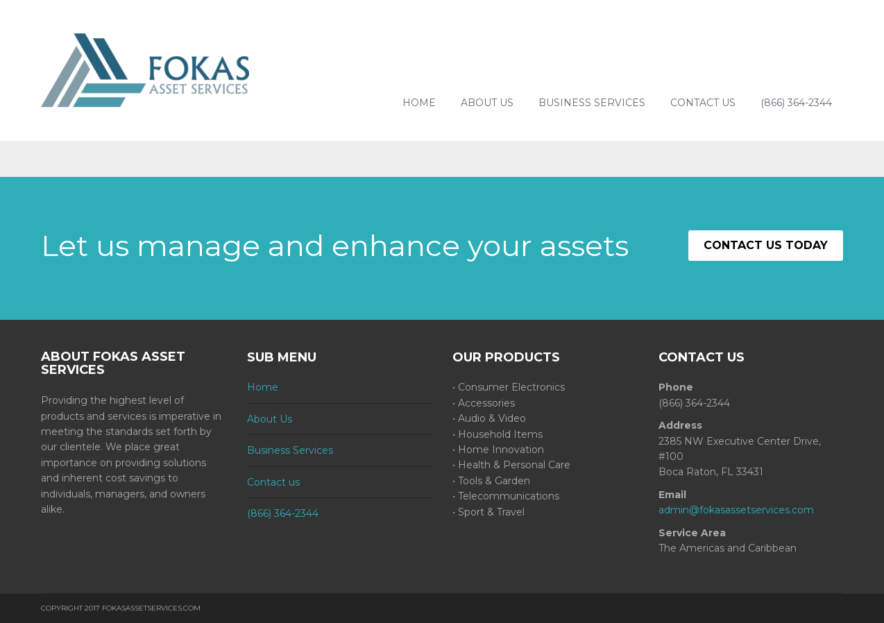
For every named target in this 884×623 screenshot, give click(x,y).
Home (419, 102)
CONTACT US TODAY (766, 245)
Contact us (703, 102)
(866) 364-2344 (796, 102)
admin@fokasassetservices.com (736, 510)
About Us (487, 102)
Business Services (591, 102)
